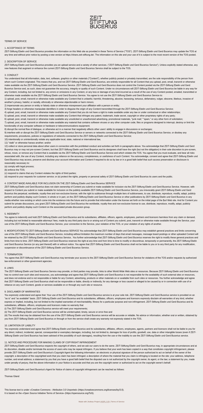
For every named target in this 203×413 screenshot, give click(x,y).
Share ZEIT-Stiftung (103, 22)
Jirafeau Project (93, 402)
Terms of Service (117, 402)
